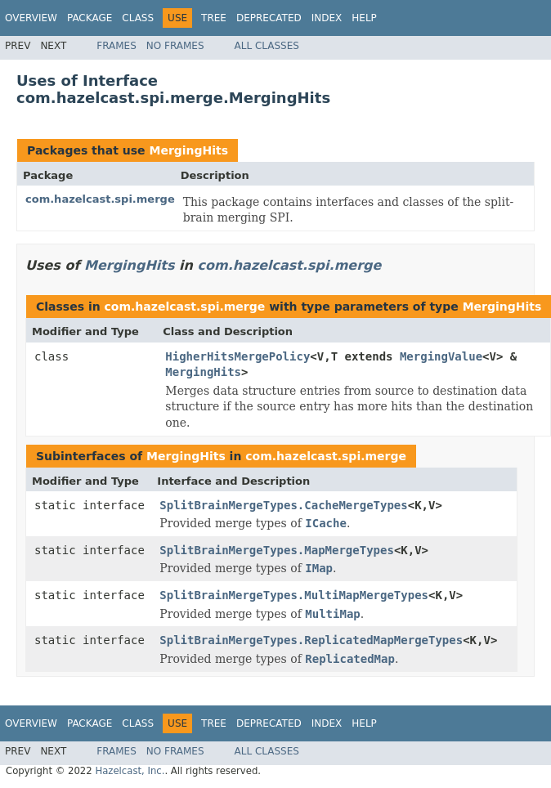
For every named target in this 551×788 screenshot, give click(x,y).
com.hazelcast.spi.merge (100, 199)
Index (327, 18)
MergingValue (441, 356)
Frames (116, 45)
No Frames (175, 45)
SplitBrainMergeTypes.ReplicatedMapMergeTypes (311, 640)
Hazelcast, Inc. (129, 771)
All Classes (267, 45)
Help (364, 18)
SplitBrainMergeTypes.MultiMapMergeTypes (293, 595)
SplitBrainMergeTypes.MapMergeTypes (276, 550)
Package (89, 18)
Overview (31, 18)
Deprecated (269, 18)
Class (138, 18)
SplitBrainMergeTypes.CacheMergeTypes (283, 505)
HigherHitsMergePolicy (237, 356)
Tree (213, 18)
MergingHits (188, 150)
